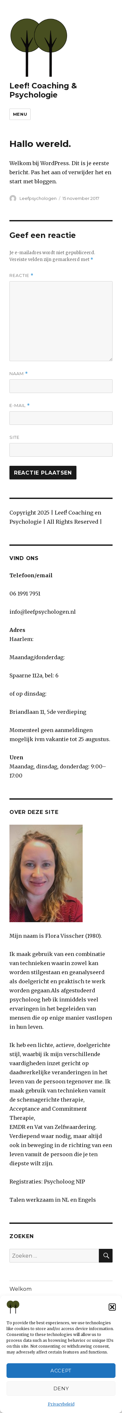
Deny (61, 1388)
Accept (61, 1370)
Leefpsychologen (38, 198)
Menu (20, 114)
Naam (18, 373)
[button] (112, 1307)
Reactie (21, 275)
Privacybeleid (61, 1404)
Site (14, 437)
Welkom (20, 1289)
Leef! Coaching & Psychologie (43, 90)
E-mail (19, 405)
